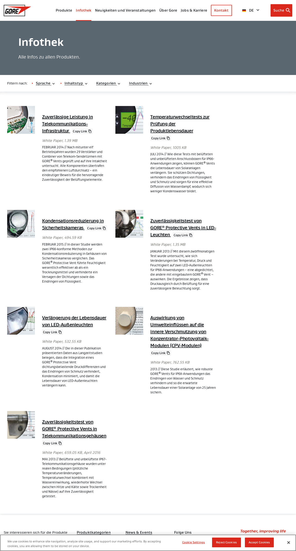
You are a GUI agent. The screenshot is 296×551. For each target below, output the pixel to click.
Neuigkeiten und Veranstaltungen (125, 10)
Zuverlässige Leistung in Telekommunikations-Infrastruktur (67, 124)
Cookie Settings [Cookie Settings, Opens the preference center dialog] (193, 542)
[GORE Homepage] (17, 10)
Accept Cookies (259, 542)
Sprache (45, 83)
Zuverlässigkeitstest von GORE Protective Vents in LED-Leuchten (183, 227)
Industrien (140, 83)
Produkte (64, 10)
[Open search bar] (282, 10)
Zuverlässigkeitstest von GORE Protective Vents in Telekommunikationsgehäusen (74, 429)
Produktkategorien (94, 532)
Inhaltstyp (76, 83)
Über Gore (168, 10)
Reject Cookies (226, 542)
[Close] (289, 542)
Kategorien (108, 83)
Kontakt (221, 10)
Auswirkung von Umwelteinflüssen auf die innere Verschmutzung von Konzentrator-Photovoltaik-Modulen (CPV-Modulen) (179, 331)
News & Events (139, 532)
